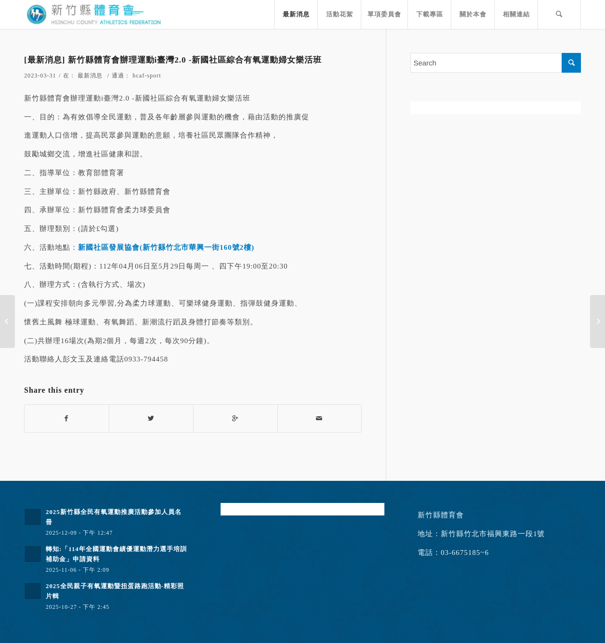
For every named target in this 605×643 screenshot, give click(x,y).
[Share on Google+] (235, 418)
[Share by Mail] (320, 418)
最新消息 (90, 75)
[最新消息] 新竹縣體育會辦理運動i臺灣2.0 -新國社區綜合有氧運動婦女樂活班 (173, 59)
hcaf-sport (146, 75)
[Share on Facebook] (67, 418)
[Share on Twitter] (151, 418)
